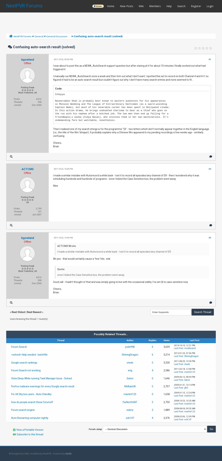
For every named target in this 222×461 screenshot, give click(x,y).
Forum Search (19, 346)
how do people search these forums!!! (32, 402)
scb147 (130, 418)
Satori (130, 378)
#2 (210, 169)
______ (98, 6)
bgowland (27, 59)
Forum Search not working (26, 370)
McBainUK (130, 386)
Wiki (141, 6)
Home (110, 6)
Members (155, 6)
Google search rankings (24, 362)
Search (181, 6)
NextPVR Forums (24, 6)
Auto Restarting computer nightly (29, 418)
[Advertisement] (111, 22)
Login (210, 6)
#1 (210, 59)
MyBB (69, 453)
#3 (210, 238)
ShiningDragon (130, 354)
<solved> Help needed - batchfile (29, 354)
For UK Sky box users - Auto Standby (31, 394)
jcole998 (130, 346)
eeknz (130, 410)
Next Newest (34, 312)
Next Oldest (18, 312)
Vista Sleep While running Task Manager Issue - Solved (41, 378)
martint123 (189, 372)
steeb (130, 362)
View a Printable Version (29, 429)
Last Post (178, 348)
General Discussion (56, 36)
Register (196, 6)
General (38, 36)
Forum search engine (23, 410)
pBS (186, 388)
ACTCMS (28, 169)
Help (169, 6)
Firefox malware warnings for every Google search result (42, 386)
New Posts (126, 6)
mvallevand (190, 348)
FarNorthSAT (130, 402)
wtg (130, 370)
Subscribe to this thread (30, 434)
